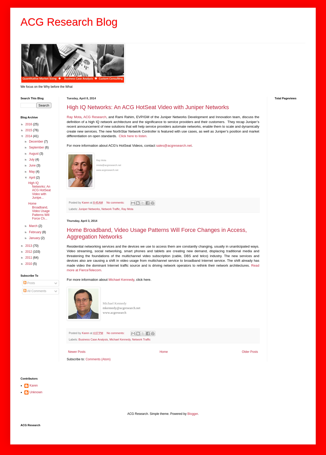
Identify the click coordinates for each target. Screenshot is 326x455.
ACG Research (95, 117)
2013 (29, 246)
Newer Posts (76, 352)
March (34, 226)
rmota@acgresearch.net (108, 165)
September (37, 147)
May (32, 171)
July (32, 159)
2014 (29, 136)
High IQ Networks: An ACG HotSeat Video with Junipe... (39, 190)
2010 (29, 264)
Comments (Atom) (97, 359)
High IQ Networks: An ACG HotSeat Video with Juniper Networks (148, 107)
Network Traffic (110, 209)
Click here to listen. (133, 136)
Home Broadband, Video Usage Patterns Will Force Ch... (39, 211)
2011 (29, 257)
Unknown (36, 392)
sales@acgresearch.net (174, 145)
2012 (29, 251)
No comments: (116, 202)
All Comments (34, 291)
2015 (29, 130)
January (35, 238)
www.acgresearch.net (107, 170)
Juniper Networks (89, 209)
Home (164, 352)
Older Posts (250, 352)
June (32, 165)
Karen (34, 385)
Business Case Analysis (93, 339)
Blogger (192, 414)
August (34, 153)
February (35, 232)
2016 (29, 124)
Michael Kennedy (121, 280)
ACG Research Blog (69, 22)
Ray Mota (74, 117)
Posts (29, 283)
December (36, 141)
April (32, 177)
